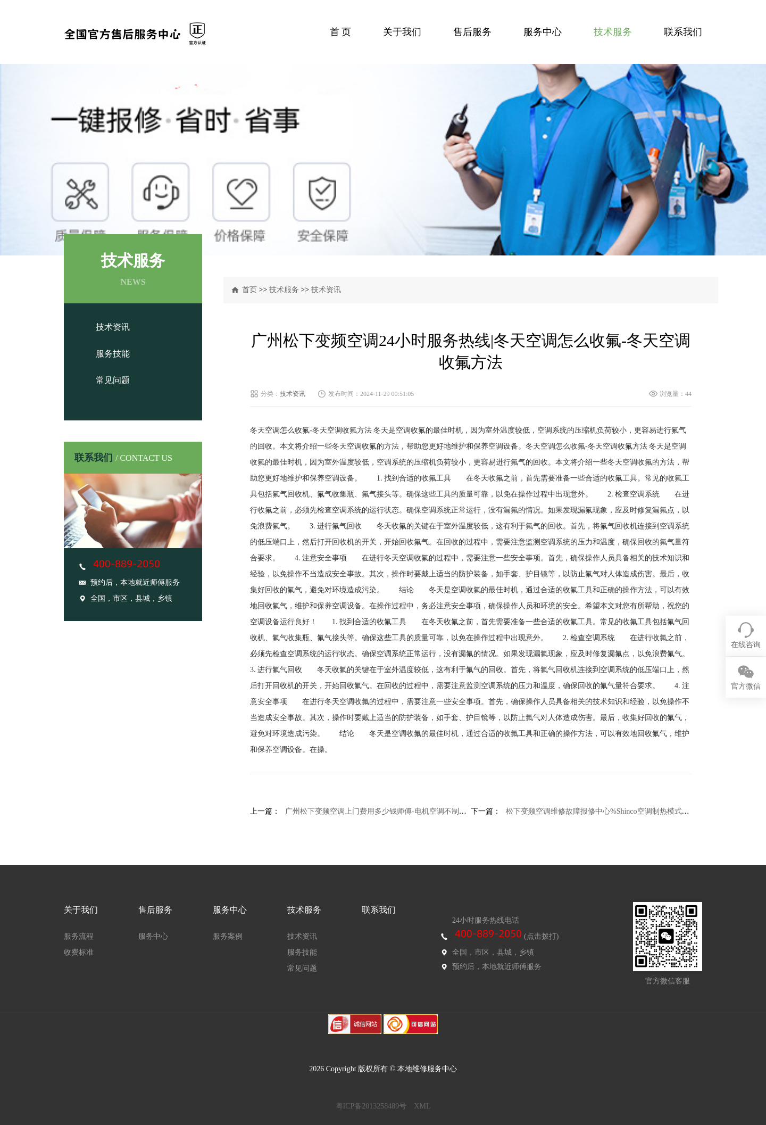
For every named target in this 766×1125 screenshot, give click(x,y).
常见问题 (113, 380)
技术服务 (613, 32)
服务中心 (542, 32)
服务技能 (113, 353)
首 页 (341, 32)
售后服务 (472, 32)
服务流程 (79, 936)
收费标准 (79, 952)
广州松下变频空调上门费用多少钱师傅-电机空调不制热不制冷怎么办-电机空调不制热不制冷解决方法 (451, 811)
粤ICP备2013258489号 (371, 1106)
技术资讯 (113, 327)
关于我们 (402, 32)
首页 (249, 290)
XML (422, 1106)
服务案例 (228, 936)
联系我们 (683, 32)
